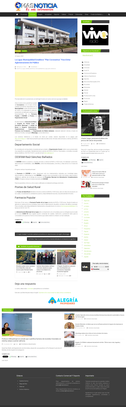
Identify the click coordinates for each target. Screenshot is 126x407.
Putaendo (86, 234)
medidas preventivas (30, 68)
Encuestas (87, 84)
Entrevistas (79, 14)
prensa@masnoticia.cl (62, 385)
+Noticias (86, 62)
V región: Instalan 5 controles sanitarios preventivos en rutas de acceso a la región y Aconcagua (43, 234)
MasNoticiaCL (87, 55)
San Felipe (87, 242)
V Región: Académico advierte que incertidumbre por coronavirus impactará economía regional (66, 268)
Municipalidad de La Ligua (42, 68)
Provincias (24, 14)
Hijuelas (86, 220)
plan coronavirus (52, 68)
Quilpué (86, 240)
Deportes (86, 79)
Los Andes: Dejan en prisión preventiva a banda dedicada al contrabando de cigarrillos (51, 239)
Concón (86, 203)
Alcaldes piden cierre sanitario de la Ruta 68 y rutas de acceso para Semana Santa (25, 268)
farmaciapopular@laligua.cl (68, 206)
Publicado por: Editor (21, 66)
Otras (86, 14)
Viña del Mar (87, 254)
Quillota (86, 237)
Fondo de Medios (96, 14)
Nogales (86, 223)
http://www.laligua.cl (20, 138)
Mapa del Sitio (23, 383)
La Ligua (23, 68)
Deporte (56, 14)
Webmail (21, 386)
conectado (30, 288)
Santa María (87, 245)
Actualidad (48, 14)
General (86, 90)
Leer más (84, 166)
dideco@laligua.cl (49, 153)
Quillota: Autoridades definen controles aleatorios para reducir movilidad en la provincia (45, 268)
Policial (71, 14)
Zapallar (86, 256)
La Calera (86, 206)
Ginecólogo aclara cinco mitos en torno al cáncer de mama (91, 333)
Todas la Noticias (89, 104)
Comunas (32, 14)
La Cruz (86, 209)
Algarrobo (87, 200)
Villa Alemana (87, 251)
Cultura (64, 14)
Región (40, 14)
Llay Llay (86, 214)
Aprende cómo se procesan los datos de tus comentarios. (55, 292)
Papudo (86, 231)
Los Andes (87, 217)
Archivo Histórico (24, 389)
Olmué (86, 226)
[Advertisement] (46, 84)
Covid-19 (24, 51)
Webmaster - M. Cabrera (63, 275)
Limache (86, 212)
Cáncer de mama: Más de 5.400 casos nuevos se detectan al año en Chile (99, 173)
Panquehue (87, 228)
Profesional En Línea (89, 95)
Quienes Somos (23, 381)
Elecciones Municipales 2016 (92, 81)
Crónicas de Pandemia (90, 73)
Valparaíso (87, 248)
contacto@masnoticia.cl (67, 391)
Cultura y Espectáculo (90, 76)
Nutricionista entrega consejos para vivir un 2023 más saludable (100, 184)
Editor (26, 272)
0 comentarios (33, 66)
